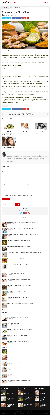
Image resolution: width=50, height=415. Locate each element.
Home (11, 7)
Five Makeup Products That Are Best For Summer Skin (17, 317)
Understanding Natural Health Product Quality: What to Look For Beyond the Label (22, 222)
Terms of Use (9, 413)
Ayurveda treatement (19, 7)
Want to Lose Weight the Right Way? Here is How (16, 362)
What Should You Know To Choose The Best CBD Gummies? (18, 341)
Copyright (29, 413)
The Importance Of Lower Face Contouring (15, 273)
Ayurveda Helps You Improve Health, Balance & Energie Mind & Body (8, 133)
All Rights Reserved (29, 411)
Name (3, 184)
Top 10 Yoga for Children (32, 114)
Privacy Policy (22, 413)
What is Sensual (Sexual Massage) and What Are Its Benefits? (19, 285)
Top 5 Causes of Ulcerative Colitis (13, 368)
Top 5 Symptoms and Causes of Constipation (16, 374)
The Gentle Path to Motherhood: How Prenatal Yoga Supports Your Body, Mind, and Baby (24, 252)
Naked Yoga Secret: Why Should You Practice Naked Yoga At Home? (20, 303)
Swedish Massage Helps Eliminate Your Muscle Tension (18, 297)
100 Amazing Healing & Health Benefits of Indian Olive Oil (18, 349)
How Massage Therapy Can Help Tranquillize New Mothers (18, 355)
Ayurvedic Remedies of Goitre (16, 114)
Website (3, 190)
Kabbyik (5, 15)
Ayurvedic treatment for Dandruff (8, 148)
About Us (3, 413)
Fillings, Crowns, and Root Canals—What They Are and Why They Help (20, 228)
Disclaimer (16, 413)
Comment (4, 171)
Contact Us (40, 413)
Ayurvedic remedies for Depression (39, 132)
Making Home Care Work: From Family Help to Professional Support (20, 246)
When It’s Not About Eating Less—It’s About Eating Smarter (18, 258)
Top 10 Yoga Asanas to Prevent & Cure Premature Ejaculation (19, 279)
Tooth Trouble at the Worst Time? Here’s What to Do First (18, 264)
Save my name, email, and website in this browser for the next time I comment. (18, 195)
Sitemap (34, 413)
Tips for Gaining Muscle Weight (13, 323)
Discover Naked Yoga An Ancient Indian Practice (16, 291)
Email (27, 184)
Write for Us (46, 413)
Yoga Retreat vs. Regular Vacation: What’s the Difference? (18, 240)
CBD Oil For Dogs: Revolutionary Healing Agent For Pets (27, 392)
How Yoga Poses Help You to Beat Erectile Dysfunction (17, 335)
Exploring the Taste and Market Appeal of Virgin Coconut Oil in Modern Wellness (22, 234)
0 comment (16, 15)
